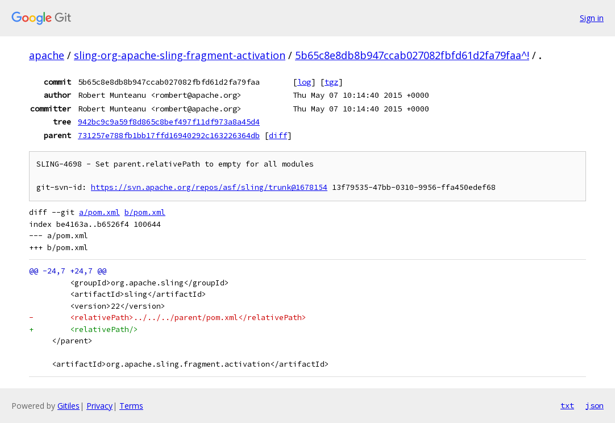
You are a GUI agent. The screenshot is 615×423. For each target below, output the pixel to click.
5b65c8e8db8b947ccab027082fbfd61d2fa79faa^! (412, 55)
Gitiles (68, 405)
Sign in (592, 18)
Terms (131, 405)
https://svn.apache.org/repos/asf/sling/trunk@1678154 (209, 187)
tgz (331, 82)
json (594, 405)
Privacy (99, 405)
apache (46, 55)
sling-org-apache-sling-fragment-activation (179, 55)
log (304, 82)
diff (278, 135)
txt (567, 405)
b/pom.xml (144, 212)
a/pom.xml (99, 212)
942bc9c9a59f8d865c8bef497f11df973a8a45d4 (169, 122)
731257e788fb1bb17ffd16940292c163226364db (169, 135)
